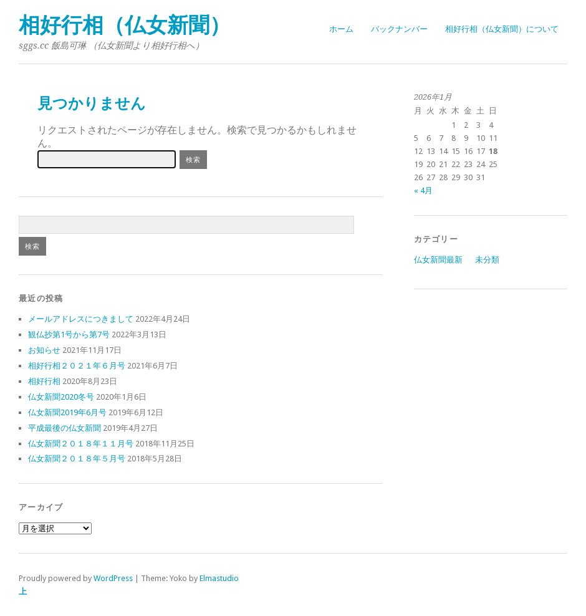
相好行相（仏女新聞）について (502, 29)
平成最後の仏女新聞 (64, 428)
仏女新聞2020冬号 (61, 397)
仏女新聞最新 (438, 259)
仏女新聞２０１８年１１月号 (80, 443)
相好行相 (44, 381)
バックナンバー (399, 29)
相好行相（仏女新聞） (125, 25)
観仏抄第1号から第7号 (69, 334)
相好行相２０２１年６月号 (76, 365)
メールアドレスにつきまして (80, 319)
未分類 (487, 259)
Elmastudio (219, 578)
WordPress (113, 578)
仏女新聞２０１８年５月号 (76, 458)
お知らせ (44, 350)
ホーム (341, 29)
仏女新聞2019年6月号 (67, 412)
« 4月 (423, 190)
